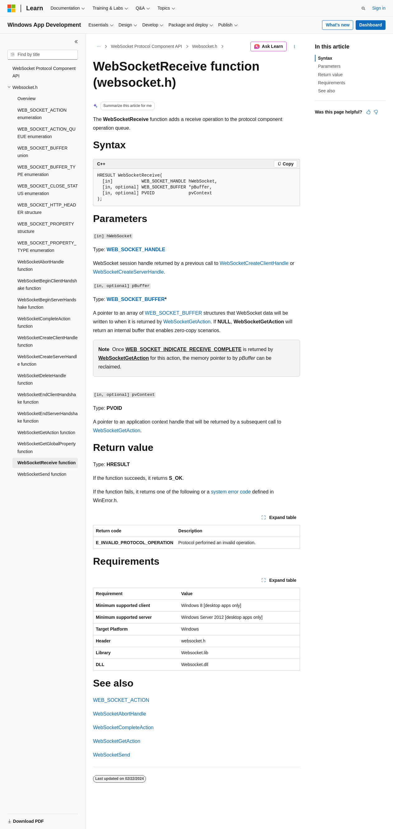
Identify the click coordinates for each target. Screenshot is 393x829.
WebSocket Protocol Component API (146, 46)
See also (326, 90)
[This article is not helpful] (376, 112)
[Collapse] (76, 41)
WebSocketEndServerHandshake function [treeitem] (47, 417)
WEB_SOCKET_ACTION (121, 700)
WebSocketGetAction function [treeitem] (46, 432)
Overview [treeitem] (26, 98)
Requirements (331, 82)
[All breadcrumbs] (98, 47)
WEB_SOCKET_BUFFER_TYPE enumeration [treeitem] (46, 170)
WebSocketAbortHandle (119, 713)
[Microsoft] (11, 8)
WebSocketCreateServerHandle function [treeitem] (47, 360)
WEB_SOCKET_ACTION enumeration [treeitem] (42, 114)
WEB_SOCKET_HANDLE (136, 249)
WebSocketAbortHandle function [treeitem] (40, 265)
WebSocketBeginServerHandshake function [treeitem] (46, 303)
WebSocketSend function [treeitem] (41, 474)
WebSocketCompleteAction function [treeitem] (43, 322)
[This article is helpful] (368, 112)
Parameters (329, 66)
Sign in (379, 8)
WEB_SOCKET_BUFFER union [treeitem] (42, 152)
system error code (231, 491)
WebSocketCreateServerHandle (128, 272)
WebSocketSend (111, 754)
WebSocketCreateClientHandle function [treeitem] (47, 341)
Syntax (325, 58)
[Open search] (363, 8)
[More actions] (294, 47)
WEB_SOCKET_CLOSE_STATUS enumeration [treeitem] (47, 189)
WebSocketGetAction (187, 321)
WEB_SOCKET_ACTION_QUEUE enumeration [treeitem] (46, 133)
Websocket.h (204, 46)
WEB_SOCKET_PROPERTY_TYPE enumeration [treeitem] (47, 246)
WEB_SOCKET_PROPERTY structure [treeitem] (45, 227)
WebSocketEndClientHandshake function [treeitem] (46, 398)
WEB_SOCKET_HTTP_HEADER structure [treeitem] (46, 208)
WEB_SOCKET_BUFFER (136, 299)
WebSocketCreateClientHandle (254, 263)
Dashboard (370, 24)
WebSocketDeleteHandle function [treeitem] (41, 379)
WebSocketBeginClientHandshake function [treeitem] (47, 284)
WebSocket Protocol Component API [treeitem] (44, 72)
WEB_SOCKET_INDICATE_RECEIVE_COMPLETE (183, 349)
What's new (337, 24)
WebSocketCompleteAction (123, 727)
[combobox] (42, 55)
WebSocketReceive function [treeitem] (46, 462)
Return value (330, 74)
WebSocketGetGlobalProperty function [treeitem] (46, 447)
